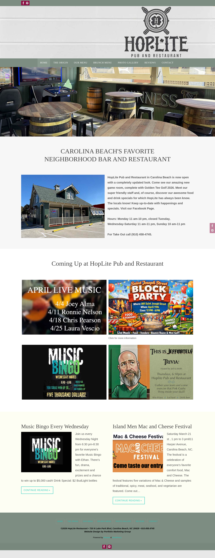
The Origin (72, 529)
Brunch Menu (104, 529)
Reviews (140, 529)
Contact (153, 529)
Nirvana (106, 545)
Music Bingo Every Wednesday (61, 426)
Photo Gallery (123, 529)
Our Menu (88, 529)
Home (60, 529)
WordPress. (117, 545)
